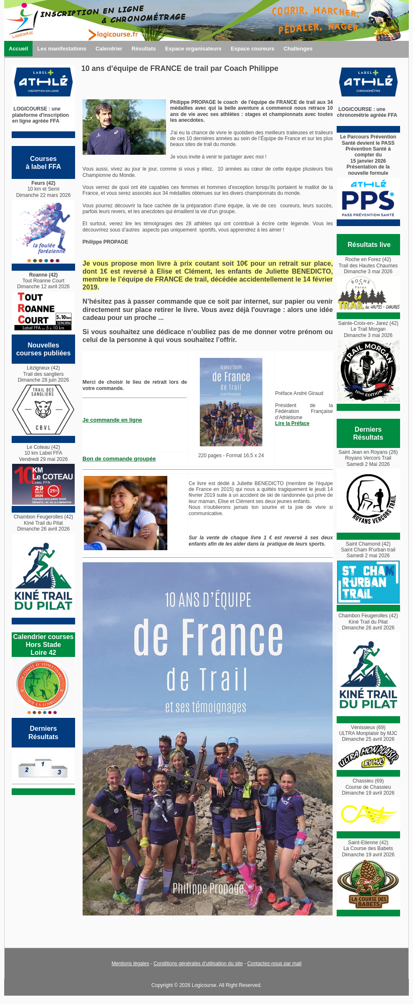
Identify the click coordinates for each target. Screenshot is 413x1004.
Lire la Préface (292, 423)
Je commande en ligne (112, 420)
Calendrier (109, 48)
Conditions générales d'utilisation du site (198, 963)
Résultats (143, 48)
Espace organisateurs (193, 48)
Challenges (298, 48)
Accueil (18, 48)
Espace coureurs (252, 48)
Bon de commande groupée (119, 458)
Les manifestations (61, 48)
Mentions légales (130, 963)
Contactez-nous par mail (274, 963)
